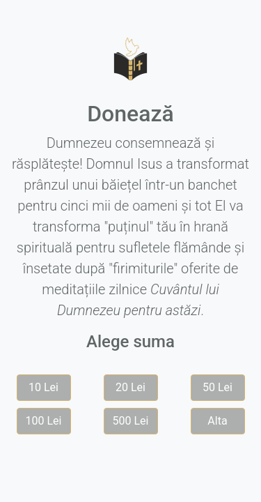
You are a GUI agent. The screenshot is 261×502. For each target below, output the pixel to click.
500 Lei (131, 420)
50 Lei (217, 387)
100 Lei (44, 420)
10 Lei (43, 387)
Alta (217, 420)
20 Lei (130, 387)
